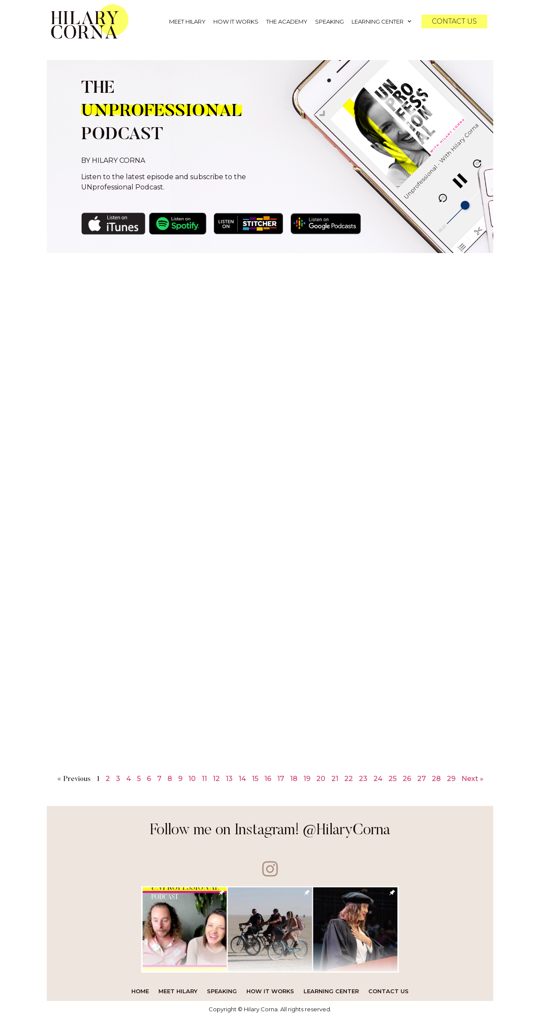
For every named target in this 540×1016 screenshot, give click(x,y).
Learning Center (381, 21)
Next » (472, 776)
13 (229, 776)
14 (242, 776)
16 (267, 776)
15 (255, 776)
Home (140, 988)
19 (306, 776)
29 (451, 776)
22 (348, 776)
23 (363, 776)
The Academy (286, 21)
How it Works (235, 21)
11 (204, 776)
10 (192, 776)
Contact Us (388, 988)
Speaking (329, 21)
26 (407, 776)
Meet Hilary (187, 21)
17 (280, 776)
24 (377, 776)
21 (334, 776)
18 (293, 776)
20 (320, 776)
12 (216, 776)
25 (392, 776)
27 (421, 776)
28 (436, 776)
